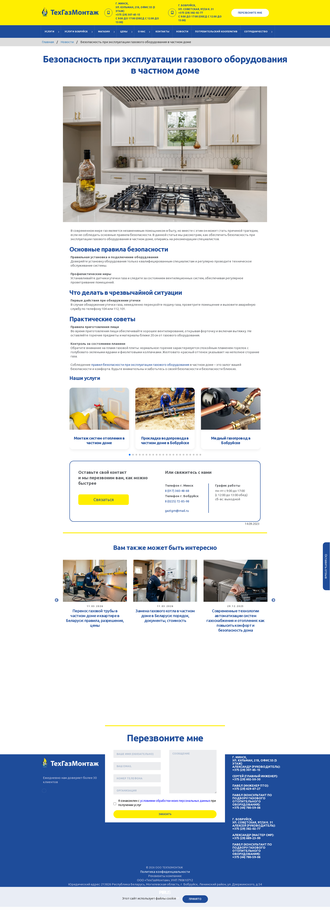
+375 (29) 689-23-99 (246, 838)
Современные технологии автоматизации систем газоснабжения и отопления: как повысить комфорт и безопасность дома (235, 620)
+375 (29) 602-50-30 (246, 779)
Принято (195, 899)
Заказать (165, 814)
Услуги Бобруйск (76, 31)
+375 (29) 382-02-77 (246, 828)
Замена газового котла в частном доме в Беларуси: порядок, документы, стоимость (165, 615)
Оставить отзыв (326, 566)
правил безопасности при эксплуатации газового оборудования (140, 364)
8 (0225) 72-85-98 (177, 501)
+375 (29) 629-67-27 (246, 788)
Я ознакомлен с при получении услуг (167, 803)
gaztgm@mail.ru (177, 510)
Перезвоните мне (250, 12)
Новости (182, 31)
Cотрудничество (255, 31)
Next (273, 600)
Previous (57, 600)
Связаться (103, 499)
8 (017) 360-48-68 (177, 491)
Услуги (49, 31)
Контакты (162, 31)
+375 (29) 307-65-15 (246, 770)
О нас (141, 31)
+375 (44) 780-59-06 (246, 807)
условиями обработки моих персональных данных (175, 800)
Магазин (104, 31)
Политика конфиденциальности (165, 871)
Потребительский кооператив (216, 31)
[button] (129, 455)
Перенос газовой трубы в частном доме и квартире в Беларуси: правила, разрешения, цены (95, 617)
